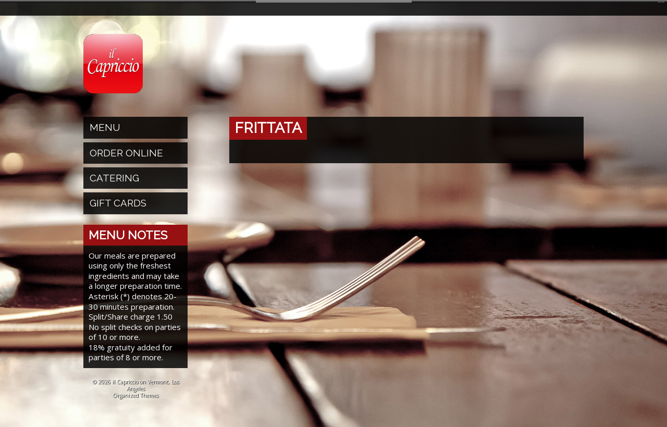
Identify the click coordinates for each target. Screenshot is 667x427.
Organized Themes (135, 392)
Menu (105, 124)
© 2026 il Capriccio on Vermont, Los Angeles (135, 382)
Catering (114, 175)
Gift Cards (118, 200)
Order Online (126, 149)
